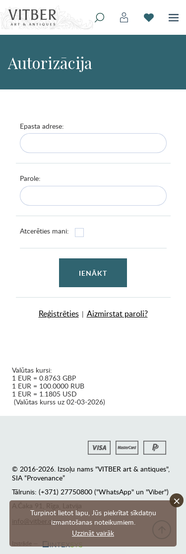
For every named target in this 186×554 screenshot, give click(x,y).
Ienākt (93, 273)
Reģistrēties (59, 313)
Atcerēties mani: (44, 231)
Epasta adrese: (42, 126)
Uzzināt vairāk (93, 533)
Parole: (30, 178)
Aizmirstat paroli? (117, 313)
